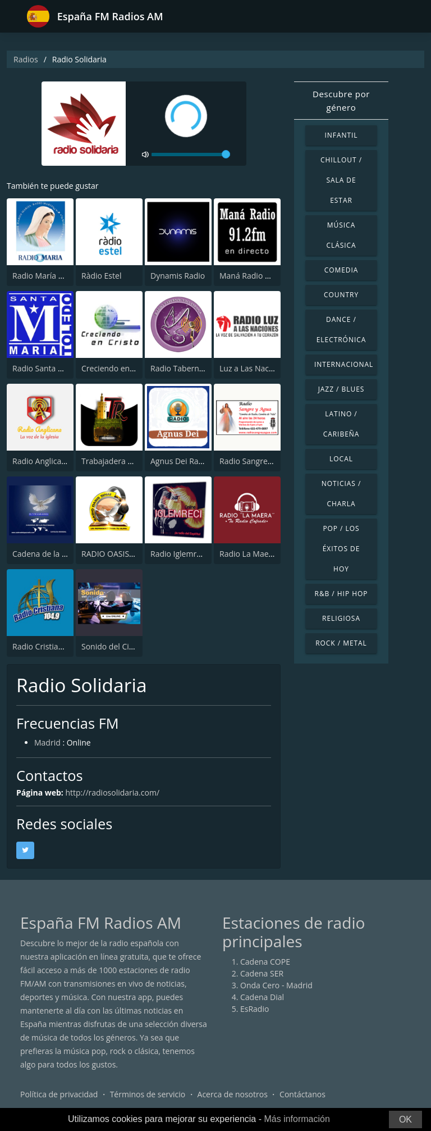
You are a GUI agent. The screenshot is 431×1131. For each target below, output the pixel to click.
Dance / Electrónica (341, 329)
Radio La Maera (247, 553)
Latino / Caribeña (341, 424)
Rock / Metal (341, 643)
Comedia (341, 270)
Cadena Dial (262, 997)
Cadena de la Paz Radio (54, 553)
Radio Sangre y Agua (256, 461)
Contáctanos (302, 1094)
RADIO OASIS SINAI (116, 553)
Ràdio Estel (101, 275)
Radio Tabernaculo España (198, 368)
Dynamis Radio (177, 275)
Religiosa (341, 618)
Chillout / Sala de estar (341, 180)
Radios (25, 59)
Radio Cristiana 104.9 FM (57, 646)
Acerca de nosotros (233, 1094)
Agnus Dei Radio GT (186, 461)
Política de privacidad (59, 1094)
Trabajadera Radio (114, 461)
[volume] (191, 154)
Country (341, 294)
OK (405, 1119)
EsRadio (254, 1008)
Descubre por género (341, 100)
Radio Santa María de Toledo (64, 368)
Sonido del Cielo (110, 646)
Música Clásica (341, 235)
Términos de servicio (148, 1094)
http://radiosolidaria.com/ (112, 792)
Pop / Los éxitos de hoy (341, 549)
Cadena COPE (265, 961)
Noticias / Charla (341, 493)
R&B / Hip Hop (341, 593)
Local (341, 459)
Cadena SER (261, 973)
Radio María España (48, 275)
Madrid (47, 742)
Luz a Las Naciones (253, 368)
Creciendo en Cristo (117, 368)
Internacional (343, 364)
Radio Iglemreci (178, 553)
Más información (296, 1119)
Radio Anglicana (41, 461)
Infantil (340, 135)
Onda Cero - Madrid (276, 985)
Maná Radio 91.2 (250, 275)
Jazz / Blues (341, 389)
